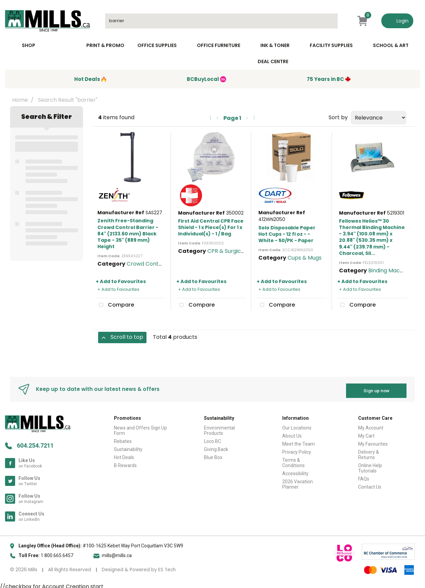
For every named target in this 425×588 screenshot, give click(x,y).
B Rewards (125, 462)
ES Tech (167, 567)
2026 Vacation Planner (297, 481)
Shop (28, 45)
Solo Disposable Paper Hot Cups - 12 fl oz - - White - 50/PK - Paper (286, 234)
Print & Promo (105, 45)
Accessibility (295, 470)
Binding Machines (391, 270)
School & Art (391, 45)
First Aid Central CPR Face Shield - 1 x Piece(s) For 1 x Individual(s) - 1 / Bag (211, 227)
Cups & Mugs (305, 258)
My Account (370, 425)
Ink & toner (275, 45)
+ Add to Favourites (121, 281)
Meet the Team (298, 441)
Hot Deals (124, 454)
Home (20, 100)
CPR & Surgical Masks (235, 251)
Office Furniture (218, 45)
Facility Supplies (331, 45)
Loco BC (212, 438)
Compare (115, 305)
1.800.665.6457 (57, 552)
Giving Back (216, 446)
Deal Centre (273, 61)
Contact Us (369, 484)
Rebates (123, 438)
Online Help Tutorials (370, 465)
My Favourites (373, 441)
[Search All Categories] (221, 21)
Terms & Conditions (293, 460)
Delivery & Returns (368, 452)
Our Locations (296, 425)
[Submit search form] (329, 21)
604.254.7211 (35, 442)
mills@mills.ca (117, 552)
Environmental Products (219, 427)
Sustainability (128, 446)
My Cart (366, 433)
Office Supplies (157, 45)
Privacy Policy (296, 449)
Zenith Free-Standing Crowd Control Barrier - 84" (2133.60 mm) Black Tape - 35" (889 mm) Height (127, 233)
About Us (292, 433)
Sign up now (376, 388)
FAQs (363, 476)
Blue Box (213, 454)
